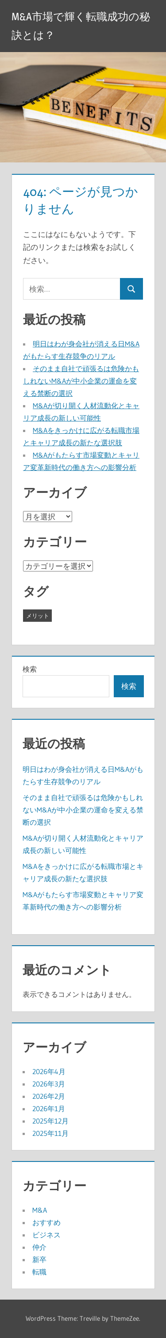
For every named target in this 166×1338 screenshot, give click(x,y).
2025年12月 (50, 1120)
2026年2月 (48, 1096)
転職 (39, 1271)
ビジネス (46, 1234)
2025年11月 (50, 1133)
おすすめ (46, 1222)
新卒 (39, 1259)
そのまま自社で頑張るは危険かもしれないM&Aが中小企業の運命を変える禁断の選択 (81, 381)
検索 (30, 669)
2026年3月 (48, 1083)
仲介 (39, 1247)
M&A (39, 1210)
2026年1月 (48, 1108)
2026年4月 (49, 1071)
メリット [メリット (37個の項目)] (37, 615)
